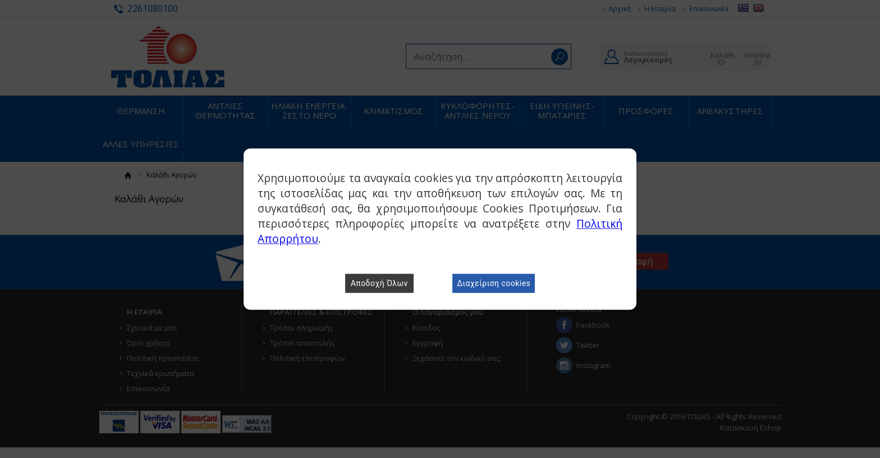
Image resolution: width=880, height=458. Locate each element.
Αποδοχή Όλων (379, 283)
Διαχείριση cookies (493, 283)
